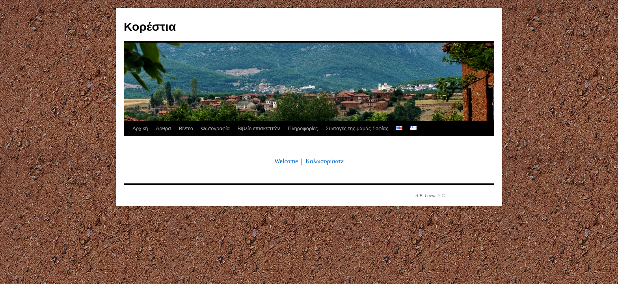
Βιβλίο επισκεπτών (259, 128)
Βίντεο (186, 128)
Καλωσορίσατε (324, 161)
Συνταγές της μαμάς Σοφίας (357, 128)
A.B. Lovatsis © (430, 195)
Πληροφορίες (303, 128)
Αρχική (140, 128)
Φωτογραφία (215, 128)
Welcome (286, 161)
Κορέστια (150, 26)
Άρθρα (163, 128)
